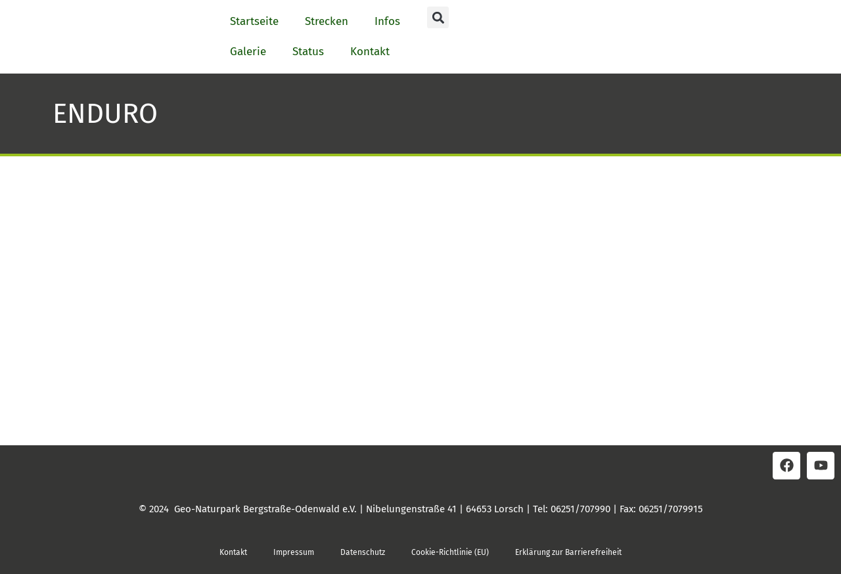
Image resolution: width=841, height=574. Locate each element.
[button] (438, 17)
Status (308, 51)
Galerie (248, 51)
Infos (387, 21)
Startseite (254, 21)
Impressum (293, 552)
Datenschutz (362, 552)
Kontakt (370, 51)
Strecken (326, 21)
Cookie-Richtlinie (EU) (450, 552)
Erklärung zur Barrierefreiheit (568, 552)
